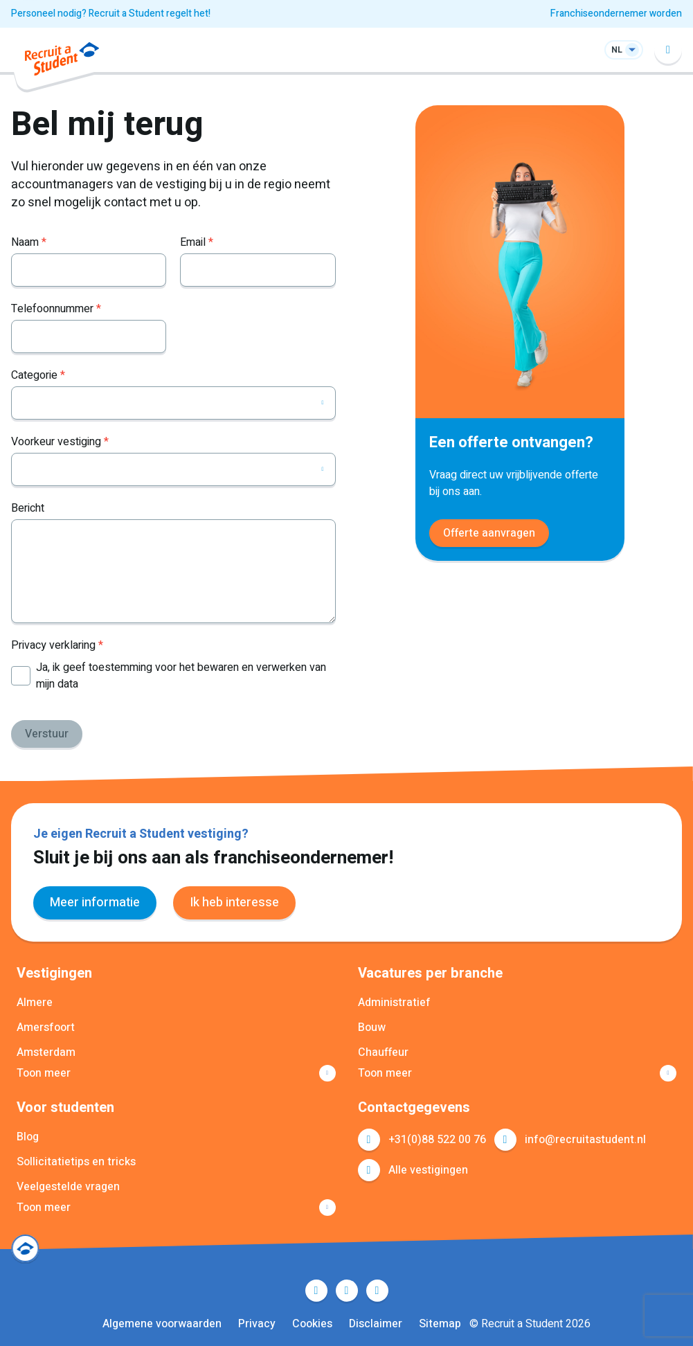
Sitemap (440, 1324)
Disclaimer (375, 1324)
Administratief (394, 1002)
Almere (35, 1002)
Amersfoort (46, 1027)
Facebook (316, 1291)
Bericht (27, 508)
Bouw (372, 1027)
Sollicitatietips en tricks (76, 1162)
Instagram (377, 1291)
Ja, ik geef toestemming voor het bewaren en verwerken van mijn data (181, 675)
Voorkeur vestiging (60, 441)
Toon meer (44, 1073)
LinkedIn (347, 1291)
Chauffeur (383, 1052)
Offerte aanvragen (489, 533)
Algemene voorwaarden (162, 1324)
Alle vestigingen (428, 1170)
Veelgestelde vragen (68, 1186)
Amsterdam (46, 1052)
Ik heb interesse (234, 902)
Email (196, 242)
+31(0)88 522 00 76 (437, 1139)
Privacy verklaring (57, 645)
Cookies (312, 1324)
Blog (28, 1137)
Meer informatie (95, 902)
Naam (28, 242)
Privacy (257, 1324)
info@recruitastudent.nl (585, 1139)
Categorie (38, 375)
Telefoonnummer (56, 308)
